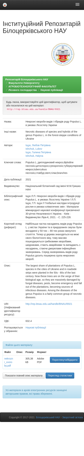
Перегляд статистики (60, 375)
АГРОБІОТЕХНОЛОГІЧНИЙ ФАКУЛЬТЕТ (32, 86)
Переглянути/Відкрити (64, 359)
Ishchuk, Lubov (33, 148)
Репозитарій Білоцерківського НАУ (26, 79)
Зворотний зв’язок (72, 417)
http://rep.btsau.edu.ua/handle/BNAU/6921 (48, 303)
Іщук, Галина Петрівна (38, 152)
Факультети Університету (24, 83)
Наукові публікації (51, 90)
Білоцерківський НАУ (48, 417)
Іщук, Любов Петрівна (37, 145)
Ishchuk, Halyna (34, 155)
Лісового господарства (22, 90)
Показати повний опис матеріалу (24, 375)
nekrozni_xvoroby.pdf (8, 362)
